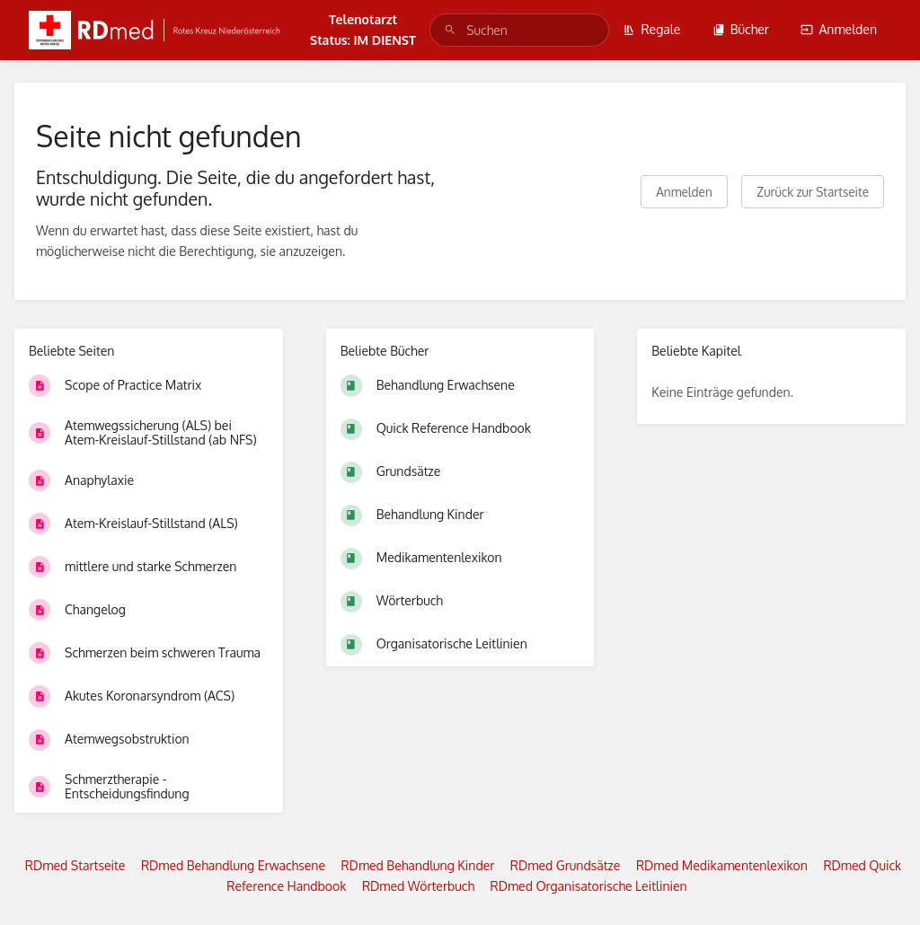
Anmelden (839, 29)
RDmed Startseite (75, 865)
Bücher (740, 29)
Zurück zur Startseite (812, 191)
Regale (651, 29)
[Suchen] (450, 30)
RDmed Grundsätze (565, 865)
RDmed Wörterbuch (418, 886)
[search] (519, 30)
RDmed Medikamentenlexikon (722, 865)
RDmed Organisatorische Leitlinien (589, 886)
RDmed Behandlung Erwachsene (233, 865)
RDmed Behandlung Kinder (417, 865)
